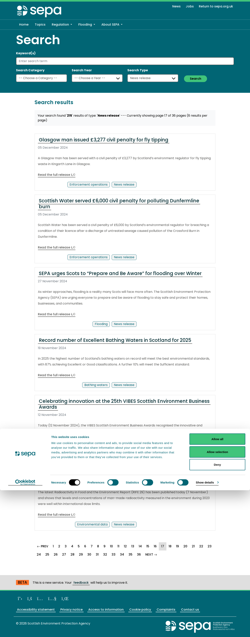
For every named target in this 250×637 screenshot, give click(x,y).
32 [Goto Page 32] (105, 554)
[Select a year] (97, 78)
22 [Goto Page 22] (201, 546)
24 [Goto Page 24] (39, 554)
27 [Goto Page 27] (64, 554)
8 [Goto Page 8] (98, 546)
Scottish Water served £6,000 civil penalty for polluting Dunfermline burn (119, 203)
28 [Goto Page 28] (72, 554)
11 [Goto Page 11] (118, 546)
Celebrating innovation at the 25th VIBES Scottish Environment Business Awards (124, 404)
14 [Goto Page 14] (140, 546)
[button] (62, 24)
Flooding (101, 324)
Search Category (30, 70)
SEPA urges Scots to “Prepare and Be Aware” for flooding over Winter (120, 273)
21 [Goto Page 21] (193, 546)
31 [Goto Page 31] (97, 554)
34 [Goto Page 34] (122, 554)
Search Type (137, 70)
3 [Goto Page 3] (66, 546)
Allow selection (217, 598)
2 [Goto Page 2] (59, 546)
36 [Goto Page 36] (139, 554)
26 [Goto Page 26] (56, 554)
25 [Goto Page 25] (47, 554)
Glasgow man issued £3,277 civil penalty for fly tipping (103, 140)
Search (195, 78)
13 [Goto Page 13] (132, 546)
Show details (205, 629)
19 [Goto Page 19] (177, 546)
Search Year (82, 70)
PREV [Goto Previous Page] (44, 546)
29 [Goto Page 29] (81, 554)
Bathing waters (96, 385)
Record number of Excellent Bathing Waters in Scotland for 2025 (115, 340)
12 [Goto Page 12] (125, 546)
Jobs (190, 6)
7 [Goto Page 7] (92, 546)
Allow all (217, 585)
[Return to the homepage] (39, 11)
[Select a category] (41, 78)
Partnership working (92, 451)
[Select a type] (152, 78)
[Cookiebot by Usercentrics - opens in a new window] (25, 629)
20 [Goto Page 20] (185, 546)
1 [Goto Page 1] (53, 546)
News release (124, 184)
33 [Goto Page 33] (113, 554)
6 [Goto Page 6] (85, 546)
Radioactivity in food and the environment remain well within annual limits (120, 471)
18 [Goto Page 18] (170, 546)
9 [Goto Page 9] (104, 546)
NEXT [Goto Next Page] (152, 554)
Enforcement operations (89, 184)
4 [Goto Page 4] (72, 546)
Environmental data (92, 524)
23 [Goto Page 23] (210, 546)
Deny (217, 611)
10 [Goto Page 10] (111, 546)
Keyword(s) (26, 53)
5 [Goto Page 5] (79, 546)
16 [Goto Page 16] (155, 546)
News (176, 6)
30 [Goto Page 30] (89, 554)
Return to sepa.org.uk (216, 6)
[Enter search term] (125, 61)
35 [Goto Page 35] (130, 554)
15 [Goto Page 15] (147, 546)
